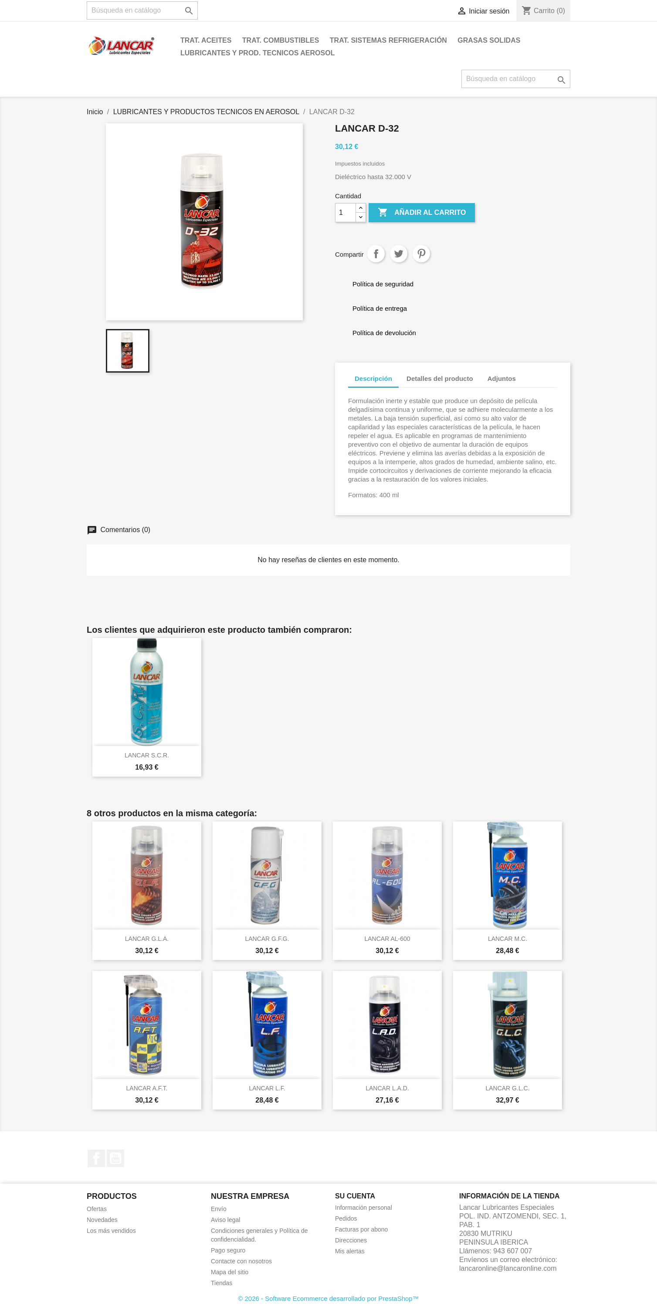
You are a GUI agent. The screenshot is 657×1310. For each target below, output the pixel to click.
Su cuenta (355, 1196)
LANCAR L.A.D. (387, 1088)
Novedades (102, 1219)
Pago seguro (228, 1250)
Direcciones (351, 1240)
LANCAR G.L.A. (147, 938)
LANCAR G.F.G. (267, 938)
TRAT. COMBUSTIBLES (280, 40)
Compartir (376, 253)
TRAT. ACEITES (205, 40)
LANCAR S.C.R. (147, 755)
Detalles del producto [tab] (439, 378)
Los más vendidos (111, 1230)
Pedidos (346, 1218)
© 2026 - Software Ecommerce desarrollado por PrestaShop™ (328, 1298)
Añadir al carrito (422, 212)
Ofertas (97, 1208)
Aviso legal (225, 1219)
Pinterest (421, 253)
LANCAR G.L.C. (507, 1088)
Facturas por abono (361, 1229)
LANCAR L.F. (267, 1088)
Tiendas (221, 1282)
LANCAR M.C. (507, 938)
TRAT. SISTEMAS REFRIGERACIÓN (388, 40)
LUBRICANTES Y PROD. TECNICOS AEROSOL (257, 53)
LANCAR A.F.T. (147, 1088)
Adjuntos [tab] (502, 378)
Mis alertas (350, 1251)
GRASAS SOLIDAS (488, 40)
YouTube (115, 1158)
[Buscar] (142, 10)
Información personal (363, 1207)
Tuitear (398, 253)
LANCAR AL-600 (387, 938)
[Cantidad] (345, 212)
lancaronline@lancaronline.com (507, 1268)
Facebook (96, 1158)
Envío (219, 1208)
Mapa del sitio (229, 1272)
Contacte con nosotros (241, 1261)
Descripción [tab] (373, 378)
